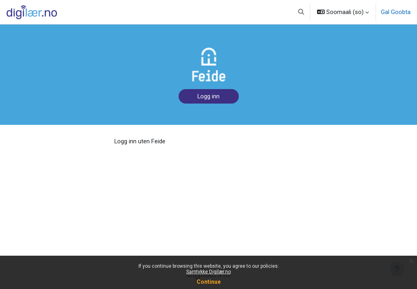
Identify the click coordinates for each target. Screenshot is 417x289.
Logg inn (208, 96)
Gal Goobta (396, 12)
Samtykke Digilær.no (208, 272)
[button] (301, 12)
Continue (209, 282)
